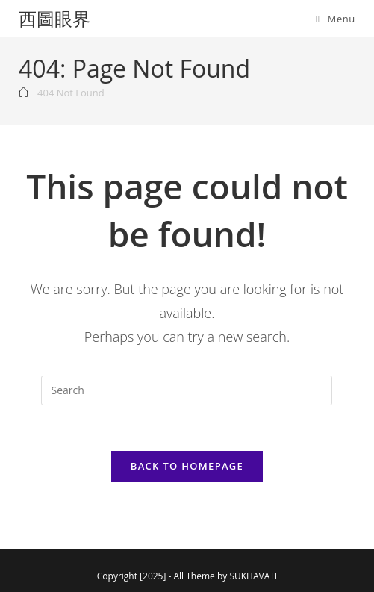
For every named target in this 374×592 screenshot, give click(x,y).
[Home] (23, 92)
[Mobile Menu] (335, 18)
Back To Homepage (187, 466)
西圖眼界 (54, 18)
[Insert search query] (186, 390)
